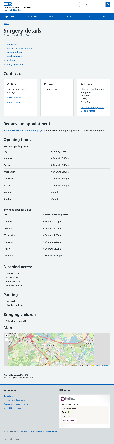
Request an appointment (19, 48)
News (88, 16)
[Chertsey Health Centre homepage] (17, 6)
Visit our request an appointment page (23, 130)
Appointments (10, 16)
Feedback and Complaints (14, 400)
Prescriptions (32, 16)
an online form (14, 97)
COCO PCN (20, 432)
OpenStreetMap (105, 365)
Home (6, 24)
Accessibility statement (13, 408)
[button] (6, 336)
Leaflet (95, 365)
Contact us (106, 16)
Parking (11, 60)
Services (52, 16)
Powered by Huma (11, 439)
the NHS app (13, 102)
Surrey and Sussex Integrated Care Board (45, 432)
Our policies (8, 396)
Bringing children (15, 64)
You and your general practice (16, 404)
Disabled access (14, 56)
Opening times (14, 52)
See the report (68, 420)
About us (70, 16)
